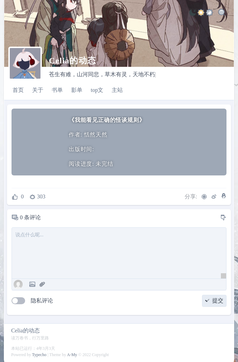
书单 (57, 90)
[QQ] (223, 195)
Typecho (39, 354)
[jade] (209, 13)
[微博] (214, 196)
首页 (18, 90)
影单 (76, 90)
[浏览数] (38, 196)
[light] (192, 13)
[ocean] (201, 13)
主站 (117, 90)
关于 (37, 90)
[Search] (222, 13)
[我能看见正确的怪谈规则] (38, 142)
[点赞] (18, 196)
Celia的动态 (25, 330)
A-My (72, 354)
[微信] (204, 196)
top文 (97, 90)
